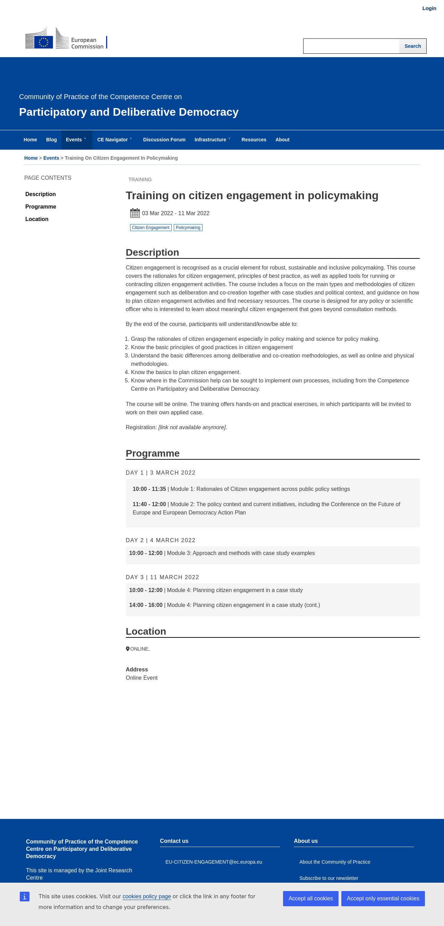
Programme (40, 207)
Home (31, 158)
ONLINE (139, 649)
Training (140, 179)
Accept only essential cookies (383, 898)
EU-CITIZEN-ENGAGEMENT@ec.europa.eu (213, 862)
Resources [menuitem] (254, 139)
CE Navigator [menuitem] (114, 143)
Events (51, 158)
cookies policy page (146, 896)
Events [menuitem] (75, 143)
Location (37, 219)
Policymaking (188, 227)
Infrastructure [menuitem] (211, 143)
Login (429, 8)
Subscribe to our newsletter (328, 878)
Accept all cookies (311, 898)
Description (40, 194)
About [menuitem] (282, 139)
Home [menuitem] (30, 139)
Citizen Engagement (151, 227)
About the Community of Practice (334, 862)
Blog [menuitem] (51, 139)
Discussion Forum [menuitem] (164, 139)
